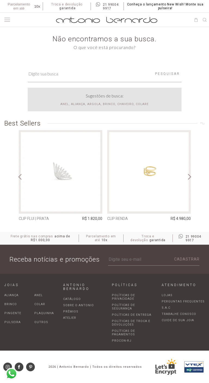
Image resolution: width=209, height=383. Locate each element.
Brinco (10, 304)
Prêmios (70, 311)
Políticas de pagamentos (123, 332)
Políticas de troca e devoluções (131, 322)
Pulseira (12, 322)
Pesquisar (167, 74)
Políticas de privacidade (123, 297)
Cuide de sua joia (178, 320)
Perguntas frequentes (183, 301)
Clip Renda (117, 218)
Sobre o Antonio (78, 305)
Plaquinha (44, 313)
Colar (39, 304)
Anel (38, 295)
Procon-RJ (121, 340)
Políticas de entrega (131, 315)
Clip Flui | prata (34, 218)
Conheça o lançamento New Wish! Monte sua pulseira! (165, 6)
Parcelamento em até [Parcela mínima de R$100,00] (24, 6)
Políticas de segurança (123, 306)
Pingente (12, 313)
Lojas (167, 295)
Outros (41, 322)
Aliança (11, 295)
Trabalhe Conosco (179, 314)
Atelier (69, 318)
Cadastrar (186, 259)
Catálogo (72, 299)
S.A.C (166, 308)
